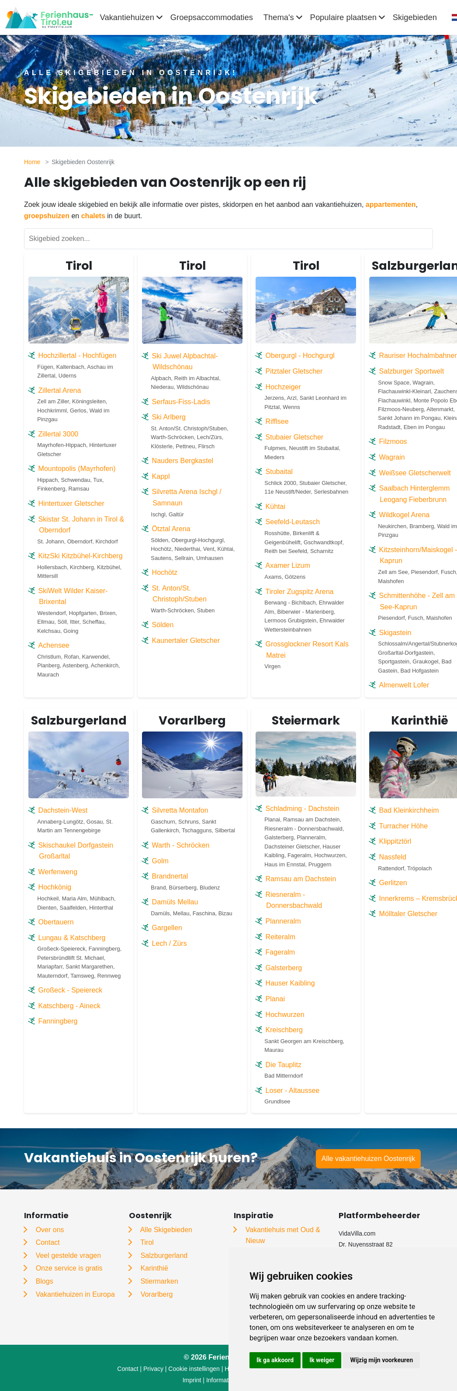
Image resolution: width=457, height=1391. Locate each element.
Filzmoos (393, 441)
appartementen (391, 204)
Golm (160, 861)
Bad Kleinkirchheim (409, 810)
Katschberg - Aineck (69, 1006)
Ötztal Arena (171, 528)
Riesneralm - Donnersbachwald (294, 900)
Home (32, 161)
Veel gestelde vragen (68, 1255)
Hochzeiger (283, 387)
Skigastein (395, 632)
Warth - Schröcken (181, 845)
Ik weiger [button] (321, 1360)
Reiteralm (280, 937)
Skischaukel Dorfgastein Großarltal (76, 850)
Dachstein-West (63, 810)
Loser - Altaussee (293, 1090)
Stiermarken (159, 1281)
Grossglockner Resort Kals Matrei (307, 649)
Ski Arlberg (169, 417)
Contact (48, 1242)
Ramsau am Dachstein (301, 879)
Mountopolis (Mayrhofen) (77, 468)
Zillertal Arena (59, 390)
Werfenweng (58, 872)
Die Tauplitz (283, 1064)
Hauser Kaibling (290, 983)
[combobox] (451, 17)
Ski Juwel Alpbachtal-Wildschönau (185, 361)
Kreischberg (284, 1030)
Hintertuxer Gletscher (71, 503)
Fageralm (280, 952)
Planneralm (283, 921)
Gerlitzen (393, 882)
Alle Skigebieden (166, 1229)
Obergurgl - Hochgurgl (300, 355)
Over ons (50, 1229)
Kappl (161, 476)
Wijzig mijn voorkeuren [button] (381, 1360)
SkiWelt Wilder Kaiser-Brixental (73, 596)
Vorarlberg (157, 1294)
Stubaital (279, 471)
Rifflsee (277, 421)
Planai (275, 999)
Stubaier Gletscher (295, 437)
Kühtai (275, 506)
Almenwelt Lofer (404, 685)
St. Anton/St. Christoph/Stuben (179, 593)
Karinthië (154, 1268)
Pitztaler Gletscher (294, 371)
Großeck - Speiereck (70, 990)
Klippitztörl (395, 841)
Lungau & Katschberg (72, 937)
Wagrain (392, 457)
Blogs (44, 1281)
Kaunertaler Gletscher (186, 640)
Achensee (53, 645)
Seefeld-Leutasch (293, 521)
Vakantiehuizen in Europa (75, 1294)
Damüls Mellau (175, 902)
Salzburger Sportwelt (411, 371)
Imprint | (194, 1380)
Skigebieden (415, 17)
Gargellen (167, 927)
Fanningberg (58, 1021)
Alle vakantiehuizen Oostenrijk (368, 1158)
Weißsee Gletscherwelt (415, 473)
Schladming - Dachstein (302, 808)
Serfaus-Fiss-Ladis (181, 401)
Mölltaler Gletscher (408, 913)
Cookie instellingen (194, 1368)
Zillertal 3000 (58, 434)
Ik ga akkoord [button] (275, 1360)
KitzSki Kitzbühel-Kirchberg (80, 556)
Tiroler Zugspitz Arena (300, 591)
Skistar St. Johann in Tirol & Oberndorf (81, 524)
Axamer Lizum (288, 565)
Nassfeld (392, 857)
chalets (93, 216)
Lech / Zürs (169, 943)
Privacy (153, 1368)
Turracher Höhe (403, 826)
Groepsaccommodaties (211, 17)
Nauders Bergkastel (183, 460)
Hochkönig (55, 887)
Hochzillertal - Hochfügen (77, 355)
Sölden (163, 625)
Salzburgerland (164, 1255)
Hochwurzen (285, 1014)
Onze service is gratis (69, 1268)
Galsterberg (284, 968)
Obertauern (56, 922)
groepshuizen (46, 216)
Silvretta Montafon (180, 810)
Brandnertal (170, 876)
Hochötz (165, 572)
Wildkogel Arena (404, 515)
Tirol (147, 1242)
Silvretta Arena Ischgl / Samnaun (187, 497)
